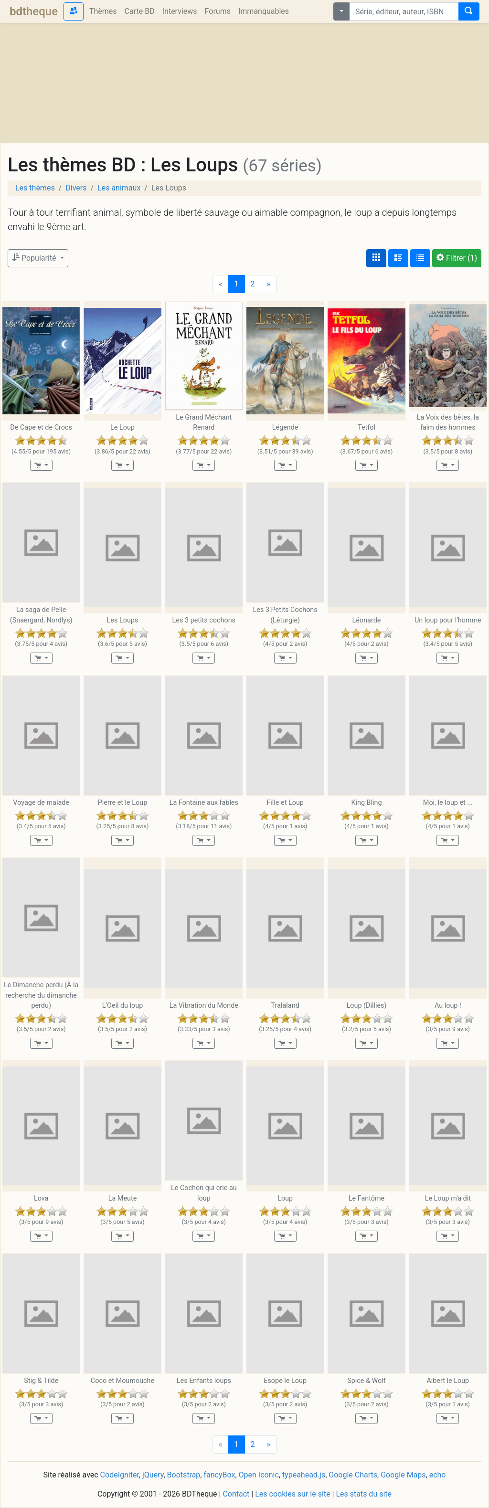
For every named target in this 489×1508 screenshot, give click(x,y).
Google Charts (353, 1474)
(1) (456, 258)
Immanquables (263, 11)
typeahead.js (303, 1474)
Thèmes (103, 11)
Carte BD (140, 11)
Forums (218, 11)
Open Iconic (259, 1474)
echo (437, 1474)
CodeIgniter (119, 1474)
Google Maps (403, 1474)
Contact (236, 1493)
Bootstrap (184, 1474)
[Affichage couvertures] (376, 258)
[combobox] (404, 11)
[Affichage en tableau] (420, 258)
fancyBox (219, 1474)
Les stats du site (364, 1493)
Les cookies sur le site (292, 1493)
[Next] (269, 284)
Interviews (179, 11)
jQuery (152, 1474)
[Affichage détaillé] (398, 258)
